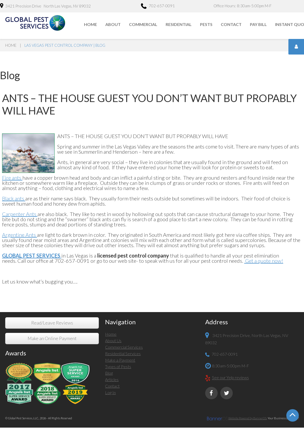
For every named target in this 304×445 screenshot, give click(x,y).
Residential (179, 24)
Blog (109, 372)
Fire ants (11, 177)
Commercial (143, 24)
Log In (110, 392)
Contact (231, 24)
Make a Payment (120, 360)
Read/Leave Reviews (52, 323)
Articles (112, 379)
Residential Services (123, 353)
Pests (206, 24)
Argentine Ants (19, 235)
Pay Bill (258, 24)
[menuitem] (90, 24)
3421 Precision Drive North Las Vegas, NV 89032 (45, 5)
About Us (113, 340)
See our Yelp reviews (230, 377)
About (113, 24)
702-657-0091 (158, 6)
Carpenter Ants (19, 214)
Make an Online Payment (52, 338)
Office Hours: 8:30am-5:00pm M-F (242, 5)
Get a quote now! (263, 261)
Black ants (13, 198)
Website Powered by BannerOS (247, 418)
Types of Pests (118, 366)
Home (90, 24)
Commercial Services (124, 347)
